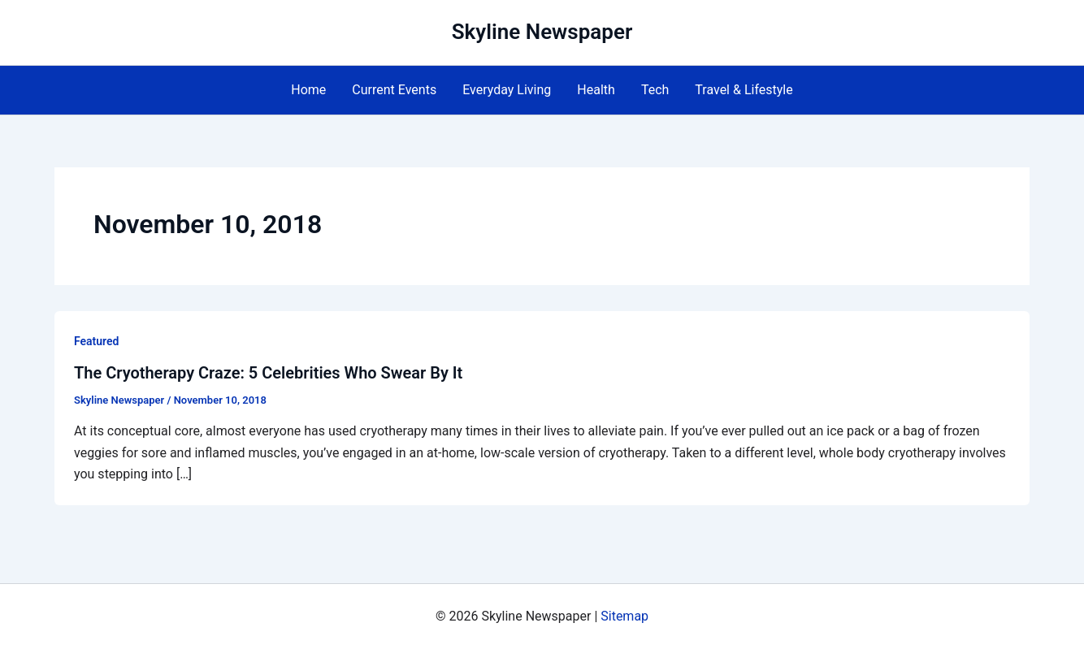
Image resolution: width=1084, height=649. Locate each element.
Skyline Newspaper (542, 31)
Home (308, 89)
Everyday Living (506, 89)
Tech (655, 89)
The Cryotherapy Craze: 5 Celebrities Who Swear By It (268, 373)
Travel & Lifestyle (743, 89)
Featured (96, 341)
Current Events (394, 89)
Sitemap (624, 616)
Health (596, 89)
